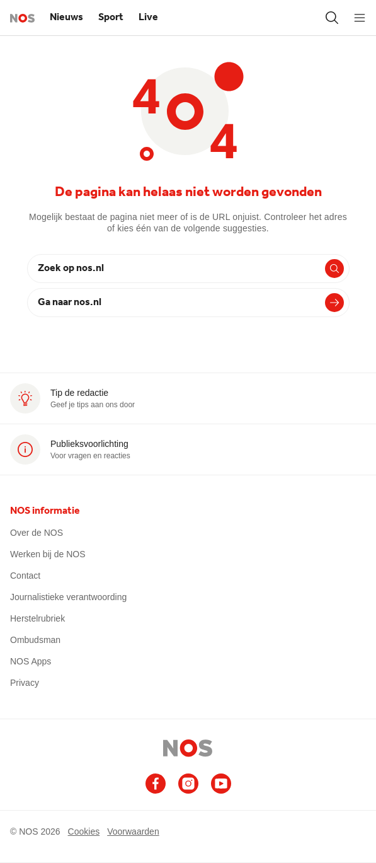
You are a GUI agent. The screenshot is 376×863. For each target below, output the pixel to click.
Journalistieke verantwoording (68, 597)
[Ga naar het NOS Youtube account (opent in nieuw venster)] (221, 783)
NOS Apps (30, 661)
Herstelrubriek (37, 618)
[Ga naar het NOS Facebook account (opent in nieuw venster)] (155, 783)
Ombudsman (35, 640)
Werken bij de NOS (48, 554)
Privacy (24, 683)
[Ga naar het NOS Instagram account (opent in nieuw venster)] (188, 783)
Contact (25, 576)
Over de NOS (36, 533)
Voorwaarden (133, 831)
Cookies (84, 831)
